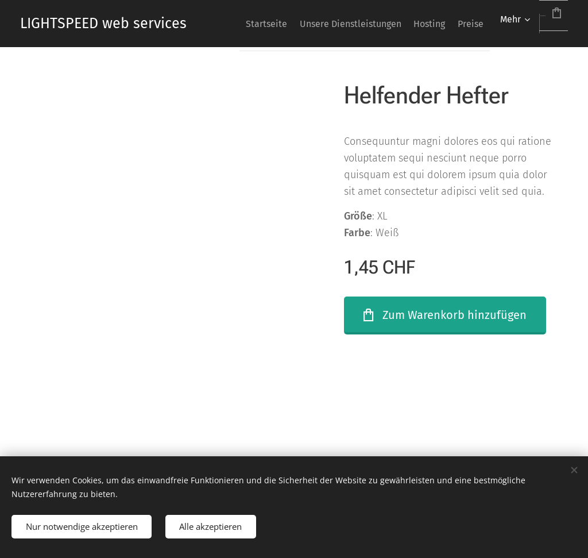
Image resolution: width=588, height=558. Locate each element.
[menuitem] (287, 23)
